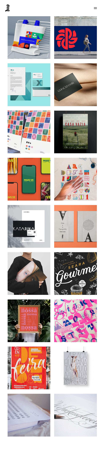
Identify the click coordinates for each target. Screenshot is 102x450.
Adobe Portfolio (55, 446)
